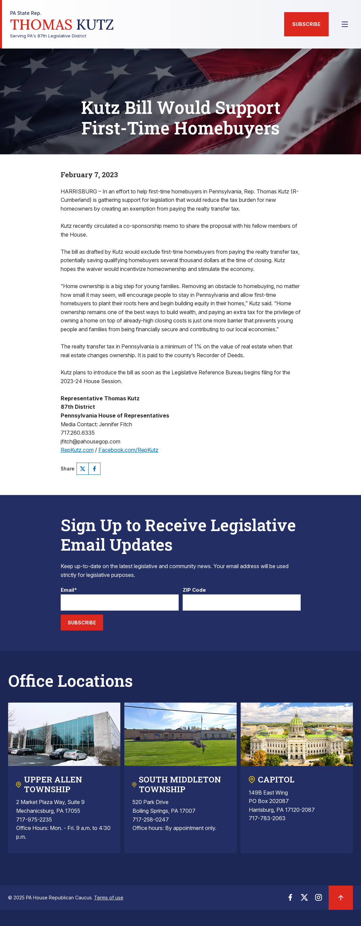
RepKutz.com (77, 449)
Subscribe (306, 24)
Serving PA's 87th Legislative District (62, 24)
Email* (69, 590)
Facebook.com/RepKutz (128, 449)
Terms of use (108, 897)
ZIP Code (194, 590)
